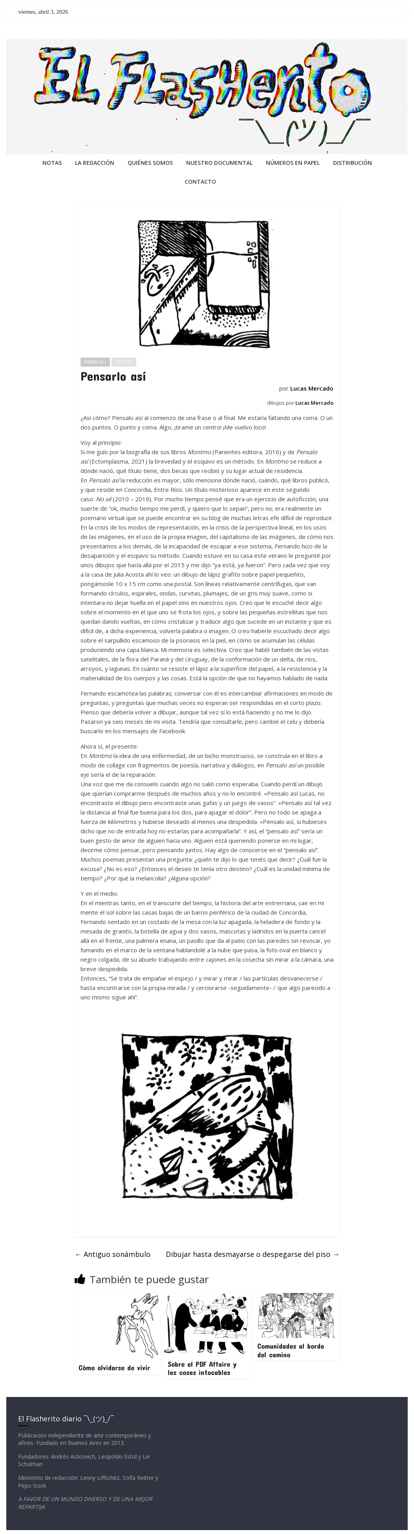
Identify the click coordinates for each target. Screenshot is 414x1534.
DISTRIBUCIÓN (352, 162)
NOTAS (52, 162)
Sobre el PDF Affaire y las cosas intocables (202, 1368)
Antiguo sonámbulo (112, 1254)
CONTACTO (200, 181)
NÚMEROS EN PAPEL (293, 162)
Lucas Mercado (311, 388)
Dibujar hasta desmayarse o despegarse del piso (252, 1254)
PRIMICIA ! (95, 362)
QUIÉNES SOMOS (150, 162)
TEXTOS (123, 362)
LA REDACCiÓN (94, 162)
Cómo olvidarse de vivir (114, 1367)
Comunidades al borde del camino (290, 1350)
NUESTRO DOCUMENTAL (219, 162)
